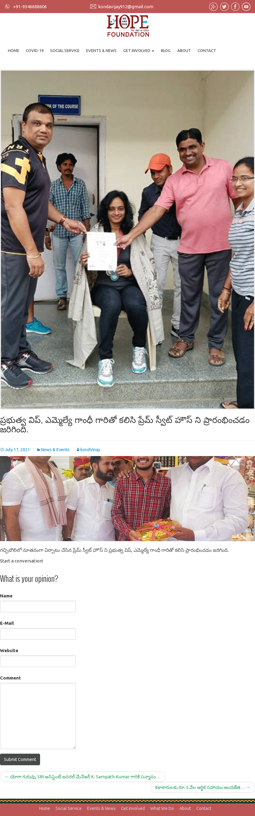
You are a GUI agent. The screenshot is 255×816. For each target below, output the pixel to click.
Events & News (101, 50)
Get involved (138, 50)
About (184, 50)
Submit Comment (20, 759)
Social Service (65, 50)
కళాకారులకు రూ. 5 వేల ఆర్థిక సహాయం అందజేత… (202, 787)
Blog (166, 50)
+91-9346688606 (30, 6)
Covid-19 (34, 50)
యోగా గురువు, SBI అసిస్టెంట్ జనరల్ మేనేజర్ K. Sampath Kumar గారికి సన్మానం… (83, 776)
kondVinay (90, 449)
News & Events (55, 449)
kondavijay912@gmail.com (125, 6)
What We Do (162, 808)
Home (13, 50)
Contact (207, 50)
